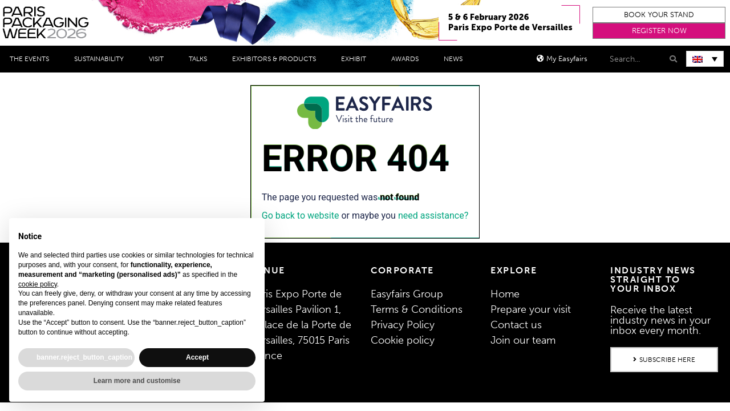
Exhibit (356, 59)
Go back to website (300, 215)
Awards (407, 59)
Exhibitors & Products (277, 59)
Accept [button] (197, 357)
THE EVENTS (32, 59)
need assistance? (433, 215)
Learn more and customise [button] (137, 381)
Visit (159, 59)
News (456, 59)
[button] (659, 15)
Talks (201, 59)
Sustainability (101, 59)
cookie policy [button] (37, 284)
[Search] (672, 59)
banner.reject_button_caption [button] (84, 357)
